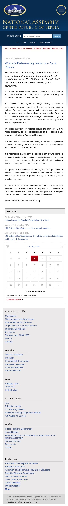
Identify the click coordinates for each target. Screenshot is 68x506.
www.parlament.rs (30, 502)
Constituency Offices (15, 409)
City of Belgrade (12, 482)
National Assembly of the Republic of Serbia (23, 48)
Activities (46, 48)
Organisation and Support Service (21, 325)
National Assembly (15, 311)
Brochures (10, 332)
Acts (7, 379)
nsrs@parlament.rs (14, 502)
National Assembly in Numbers (19, 319)
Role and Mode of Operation (18, 322)
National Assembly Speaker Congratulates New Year (27, 220)
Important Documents (15, 329)
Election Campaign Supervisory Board (23, 412)
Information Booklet (14, 367)
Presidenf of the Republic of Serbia (21, 463)
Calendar (9, 358)
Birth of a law (11, 390)
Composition (11, 316)
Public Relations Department (18, 429)
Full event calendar (13, 300)
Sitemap (33, 42)
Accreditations (11, 432)
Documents (10, 444)
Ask (7, 403)
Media (8, 424)
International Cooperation (17, 361)
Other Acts (10, 387)
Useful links (11, 459)
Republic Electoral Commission (20, 473)
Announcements (12, 441)
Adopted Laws (12, 383)
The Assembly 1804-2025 (17, 335)
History (8, 338)
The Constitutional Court (16, 479)
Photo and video (12, 370)
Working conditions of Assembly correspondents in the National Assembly (30, 436)
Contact (8, 341)
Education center (13, 406)
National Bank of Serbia (16, 476)
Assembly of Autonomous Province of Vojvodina (27, 470)
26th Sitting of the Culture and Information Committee (27, 228)
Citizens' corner (13, 398)
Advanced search (46, 42)
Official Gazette (12, 486)
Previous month (7, 246)
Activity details (58, 48)
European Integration (15, 364)
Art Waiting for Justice (15, 416)
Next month (62, 246)
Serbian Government (15, 466)
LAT (17, 42)
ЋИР (24, 42)
